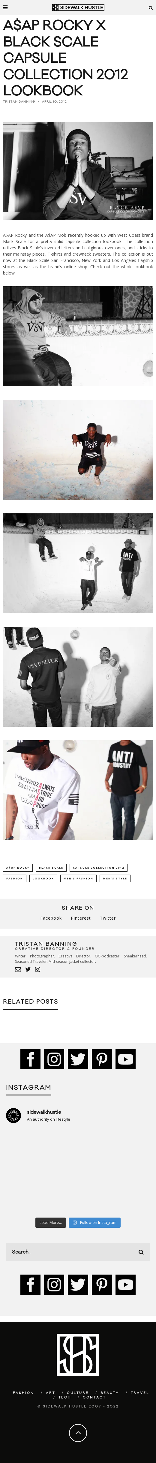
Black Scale (51, 868)
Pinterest (81, 918)
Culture (78, 1393)
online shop (76, 266)
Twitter (108, 918)
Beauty (109, 1393)
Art (50, 1393)
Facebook (51, 918)
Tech (64, 1397)
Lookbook (43, 878)
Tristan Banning (19, 102)
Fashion (14, 878)
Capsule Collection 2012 (98, 868)
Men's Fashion (78, 878)
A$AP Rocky (17, 868)
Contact (94, 1397)
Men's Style (115, 878)
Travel (140, 1393)
